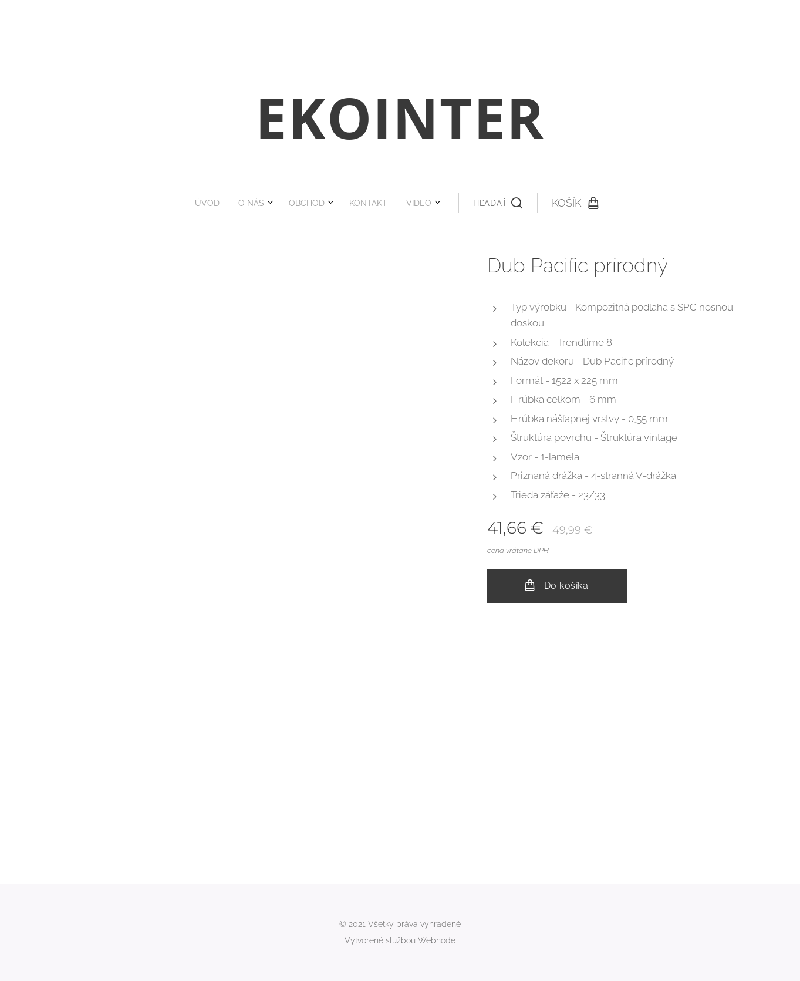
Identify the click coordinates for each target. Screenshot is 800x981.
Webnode (436, 940)
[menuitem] (274, 203)
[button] (422, 203)
